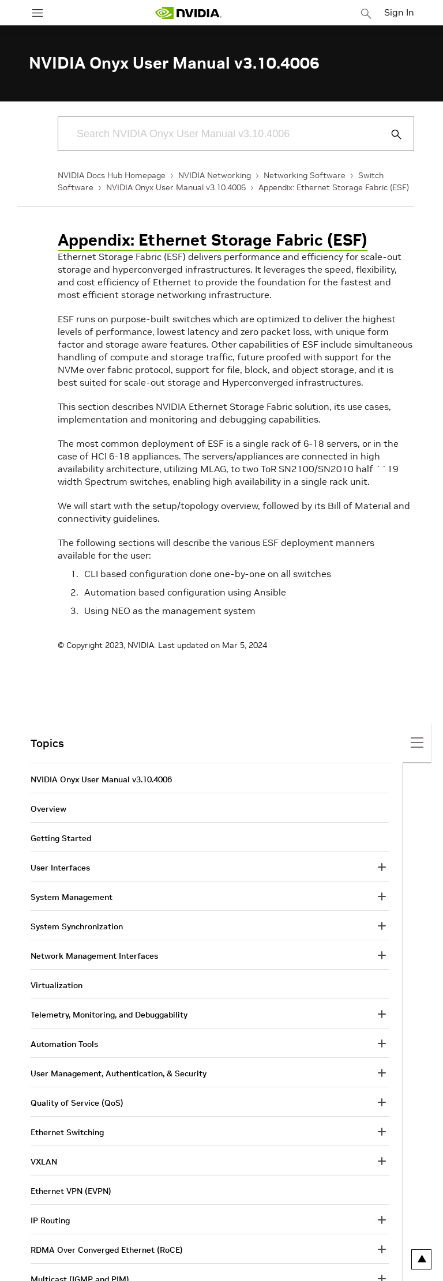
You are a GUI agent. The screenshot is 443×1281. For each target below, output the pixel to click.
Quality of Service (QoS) (77, 1103)
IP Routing (50, 1220)
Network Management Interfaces (94, 956)
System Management (71, 897)
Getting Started (61, 838)
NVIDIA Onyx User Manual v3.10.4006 (176, 187)
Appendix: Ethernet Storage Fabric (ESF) (333, 187)
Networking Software (305, 175)
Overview (48, 809)
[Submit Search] (390, 134)
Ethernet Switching (67, 1132)
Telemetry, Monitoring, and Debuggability (109, 1014)
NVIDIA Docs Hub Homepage (112, 175)
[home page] (188, 13)
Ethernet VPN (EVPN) (71, 1191)
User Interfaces (60, 867)
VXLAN (44, 1161)
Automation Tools (64, 1044)
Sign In (399, 12)
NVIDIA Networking (214, 175)
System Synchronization (77, 926)
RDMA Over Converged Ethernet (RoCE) (107, 1250)
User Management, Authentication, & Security (119, 1073)
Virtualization (56, 985)
